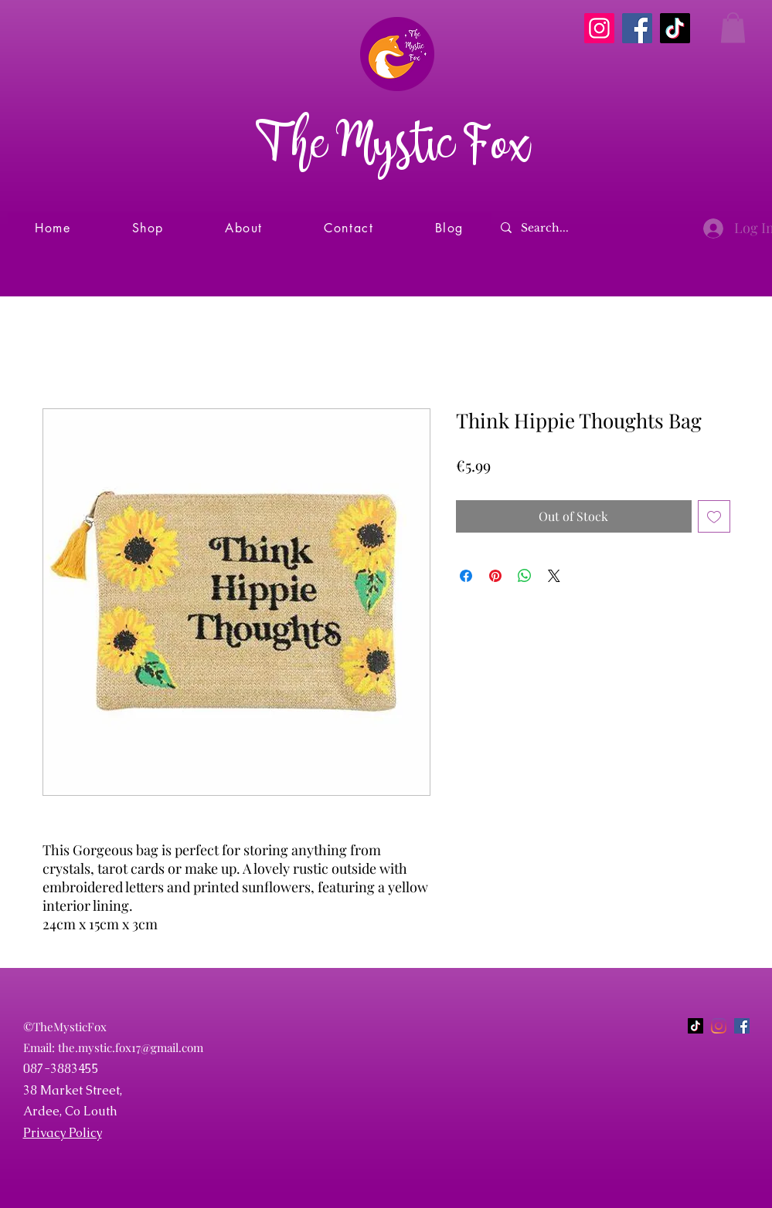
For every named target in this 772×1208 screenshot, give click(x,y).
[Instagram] (599, 28)
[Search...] (590, 228)
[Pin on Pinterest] (495, 576)
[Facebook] (637, 28)
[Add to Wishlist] (714, 516)
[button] (733, 27)
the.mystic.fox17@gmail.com (130, 1047)
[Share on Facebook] (466, 576)
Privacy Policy (62, 1133)
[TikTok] (675, 28)
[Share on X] (554, 576)
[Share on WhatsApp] (524, 576)
